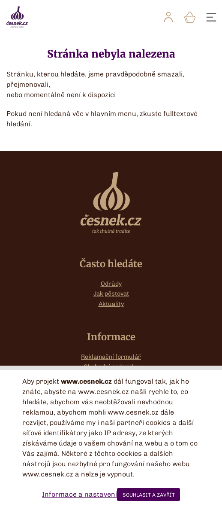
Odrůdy (111, 283)
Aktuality (111, 304)
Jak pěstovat (111, 293)
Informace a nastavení (79, 494)
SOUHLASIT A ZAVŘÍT (149, 495)
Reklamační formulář (111, 356)
